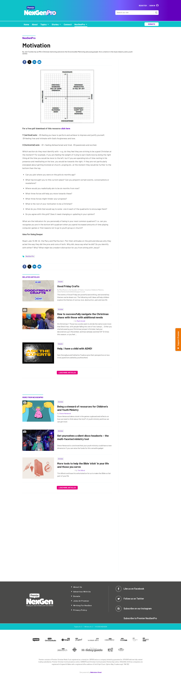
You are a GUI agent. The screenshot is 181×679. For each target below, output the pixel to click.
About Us (77, 587)
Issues (60, 281)
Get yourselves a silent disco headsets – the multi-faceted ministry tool (83, 437)
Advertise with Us (82, 591)
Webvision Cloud (95, 672)
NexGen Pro (30, 256)
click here (65, 128)
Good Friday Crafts (68, 286)
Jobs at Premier (81, 601)
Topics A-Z (78, 627)
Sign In (152, 6)
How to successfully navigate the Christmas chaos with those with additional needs (83, 315)
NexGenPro (29, 38)
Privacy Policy (80, 610)
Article (60, 309)
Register (143, 6)
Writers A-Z (88, 627)
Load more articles (67, 373)
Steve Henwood (65, 413)
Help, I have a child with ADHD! (74, 348)
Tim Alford (81, 470)
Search (156, 12)
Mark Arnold (81, 321)
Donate (76, 596)
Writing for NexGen (82, 605)
